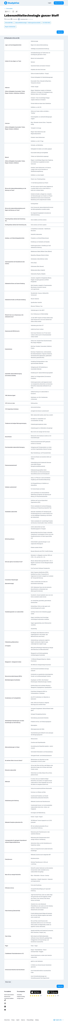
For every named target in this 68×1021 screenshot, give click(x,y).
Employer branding (21, 992)
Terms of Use (7, 1015)
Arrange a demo (20, 994)
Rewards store (7, 992)
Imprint (17, 1015)
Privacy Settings (30, 1015)
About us (23, 1015)
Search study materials (9, 990)
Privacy (12, 1015)
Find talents (19, 990)
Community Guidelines (8, 994)
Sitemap (37, 1015)
